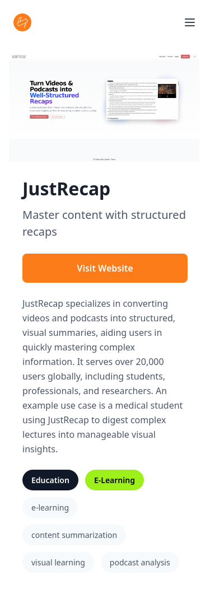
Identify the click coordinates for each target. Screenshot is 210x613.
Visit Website (105, 268)
